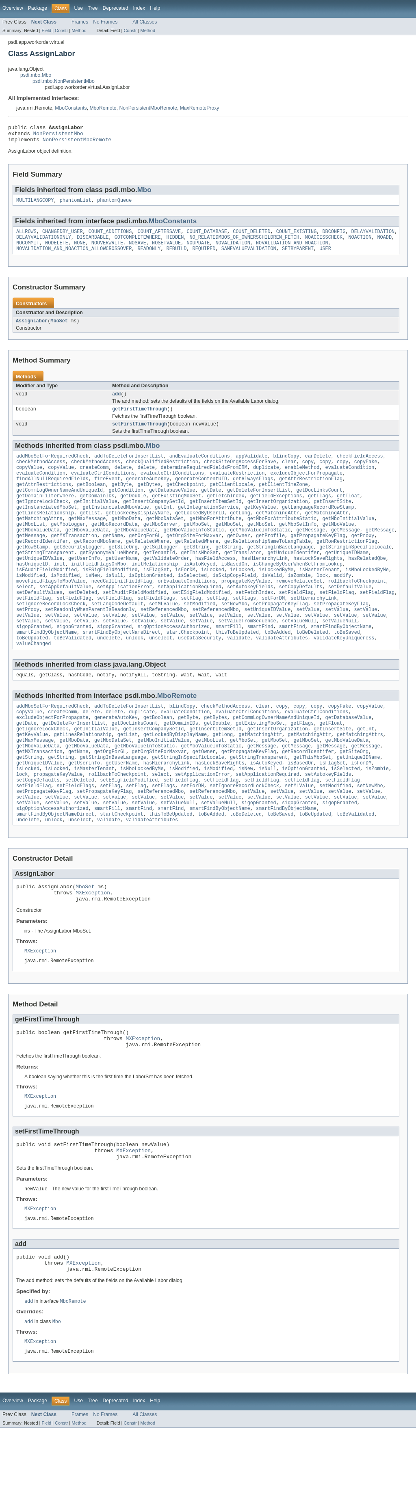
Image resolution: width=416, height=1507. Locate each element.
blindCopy (286, 467)
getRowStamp (32, 571)
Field (46, 30)
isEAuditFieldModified (46, 597)
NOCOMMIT (27, 249)
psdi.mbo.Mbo (35, 75)
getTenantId (159, 578)
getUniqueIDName (346, 578)
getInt (163, 526)
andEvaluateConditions (199, 467)
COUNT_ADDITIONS (110, 236)
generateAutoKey (147, 493)
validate (238, 675)
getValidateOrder (166, 584)
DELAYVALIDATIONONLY (43, 243)
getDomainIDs (97, 513)
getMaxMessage (87, 539)
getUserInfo (84, 584)
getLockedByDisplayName (137, 532)
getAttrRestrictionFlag (310, 493)
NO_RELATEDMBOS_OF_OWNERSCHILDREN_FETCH (244, 243)
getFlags (319, 513)
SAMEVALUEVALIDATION (248, 256)
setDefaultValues (39, 623)
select (25, 617)
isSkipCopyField (234, 604)
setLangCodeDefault (117, 636)
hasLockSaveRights (317, 584)
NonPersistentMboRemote (148, 108)
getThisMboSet (199, 578)
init (59, 591)
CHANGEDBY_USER (62, 236)
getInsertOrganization (277, 519)
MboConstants (71, 108)
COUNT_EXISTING (296, 236)
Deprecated (115, 8)
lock (322, 604)
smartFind (260, 662)
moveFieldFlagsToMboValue (51, 610)
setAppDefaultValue (65, 617)
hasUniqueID (32, 591)
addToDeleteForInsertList (129, 467)
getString (197, 571)
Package (37, 8)
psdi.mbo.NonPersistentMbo (63, 81)
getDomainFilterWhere (45, 513)
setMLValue (163, 636)
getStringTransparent (45, 578)
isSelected (192, 604)
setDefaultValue (350, 617)
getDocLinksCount (319, 506)
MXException (93, 951)
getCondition (125, 506)
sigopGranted (33, 662)
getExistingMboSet (176, 513)
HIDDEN (175, 243)
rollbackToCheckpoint (357, 610)
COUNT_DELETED (251, 236)
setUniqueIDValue (267, 643)
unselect (160, 675)
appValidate (251, 467)
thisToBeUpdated (237, 669)
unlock (134, 675)
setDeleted (82, 623)
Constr (61, 30)
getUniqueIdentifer (293, 578)
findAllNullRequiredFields (52, 493)
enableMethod (302, 480)
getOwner (238, 558)
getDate (211, 506)
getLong (240, 532)
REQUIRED (204, 256)
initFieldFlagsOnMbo (98, 591)
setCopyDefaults (301, 617)
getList (90, 532)
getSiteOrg (122, 571)
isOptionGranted (150, 604)
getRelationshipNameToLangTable (267, 565)
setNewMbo (234, 636)
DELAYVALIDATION (372, 236)
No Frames (105, 22)
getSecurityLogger (78, 571)
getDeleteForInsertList (258, 506)
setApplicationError (124, 617)
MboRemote (102, 108)
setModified (199, 636)
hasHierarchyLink (264, 584)
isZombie (299, 604)
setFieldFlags (156, 630)
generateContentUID (201, 493)
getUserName (121, 584)
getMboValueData (38, 552)
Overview (12, 8)
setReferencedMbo (164, 643)
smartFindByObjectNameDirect (121, 669)
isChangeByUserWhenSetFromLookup (297, 591)
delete (123, 480)
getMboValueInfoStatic (193, 552)
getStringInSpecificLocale (355, 571)
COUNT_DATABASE (206, 236)
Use (78, 8)
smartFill (228, 662)
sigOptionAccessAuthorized (174, 662)
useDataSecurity (199, 675)
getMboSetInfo (297, 545)
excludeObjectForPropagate (306, 487)
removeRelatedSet (299, 610)
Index (139, 8)
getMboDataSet (165, 539)
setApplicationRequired (189, 617)
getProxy (362, 558)
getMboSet (197, 545)
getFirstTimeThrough (139, 419)
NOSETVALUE (166, 249)
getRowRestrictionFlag (346, 565)
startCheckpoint (188, 669)
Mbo (144, 193)
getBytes (149, 500)
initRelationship (155, 591)
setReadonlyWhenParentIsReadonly (89, 643)
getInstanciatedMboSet (46, 526)
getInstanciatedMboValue (115, 526)
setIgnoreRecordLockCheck (51, 636)
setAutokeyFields (250, 617)
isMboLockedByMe (367, 597)
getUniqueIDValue (39, 584)
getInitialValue (95, 519)
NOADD (384, 243)
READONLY (148, 256)
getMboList (30, 545)
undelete (108, 675)
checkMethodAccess (40, 474)
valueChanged (33, 682)
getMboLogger (68, 545)
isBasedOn (234, 591)
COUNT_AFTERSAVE (159, 236)
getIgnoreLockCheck (42, 519)
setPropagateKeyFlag (280, 636)
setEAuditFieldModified (134, 623)
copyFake (365, 474)
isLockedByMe (276, 597)
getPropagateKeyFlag (317, 558)
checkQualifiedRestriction (162, 474)
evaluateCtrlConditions (102, 487)
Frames (80, 22)
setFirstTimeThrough (139, 435)
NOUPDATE (198, 249)
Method (79, 30)
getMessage (310, 552)
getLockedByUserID (199, 532)
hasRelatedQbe (367, 584)
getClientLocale (231, 500)
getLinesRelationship (45, 532)
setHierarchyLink (313, 630)
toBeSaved (347, 669)
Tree (93, 8)
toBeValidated (72, 675)
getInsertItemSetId (215, 519)
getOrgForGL (144, 558)
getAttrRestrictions (43, 500)
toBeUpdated (32, 675)
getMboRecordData (114, 545)
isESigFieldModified (109, 597)
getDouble (133, 513)
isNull (114, 604)
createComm (94, 480)
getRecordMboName (97, 565)
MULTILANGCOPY (35, 204)
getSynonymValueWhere (108, 578)
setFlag (191, 630)
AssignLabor (32, 329)
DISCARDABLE (92, 243)
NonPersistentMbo (58, 135)
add (116, 403)
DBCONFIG (333, 236)
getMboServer (160, 545)
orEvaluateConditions (186, 610)
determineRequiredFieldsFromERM (203, 480)
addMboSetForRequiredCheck (52, 467)
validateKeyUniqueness (344, 675)
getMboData (126, 539)
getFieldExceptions (276, 513)
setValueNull (299, 656)
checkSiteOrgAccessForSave (240, 474)
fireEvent (107, 493)
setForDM (273, 630)
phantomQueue (114, 204)
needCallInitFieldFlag (121, 610)
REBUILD (177, 256)
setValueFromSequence (247, 656)
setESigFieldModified (201, 623)
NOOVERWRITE (107, 249)
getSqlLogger (160, 571)
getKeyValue (260, 526)
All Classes (144, 22)
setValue (307, 643)
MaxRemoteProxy (199, 108)
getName (113, 558)
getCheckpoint (185, 500)
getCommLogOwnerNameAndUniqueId (59, 506)
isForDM (185, 597)
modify (342, 604)
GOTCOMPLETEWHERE (138, 243)
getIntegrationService (208, 526)
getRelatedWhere (147, 565)
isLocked (212, 597)
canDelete (318, 467)
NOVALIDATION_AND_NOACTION (292, 249)
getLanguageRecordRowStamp (318, 526)
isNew (93, 604)
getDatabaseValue (172, 506)
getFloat (348, 513)
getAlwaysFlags (253, 493)
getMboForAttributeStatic (282, 539)
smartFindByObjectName (341, 662)
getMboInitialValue (348, 539)
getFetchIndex (225, 513)
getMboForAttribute (215, 539)
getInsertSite (332, 519)
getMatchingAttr (277, 532)
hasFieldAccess (215, 584)
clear (289, 474)
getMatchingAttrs (39, 539)
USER (325, 256)
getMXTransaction (74, 558)
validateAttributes (282, 675)
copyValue (29, 480)
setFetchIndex (254, 623)
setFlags (244, 630)
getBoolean (91, 500)
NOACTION (359, 243)
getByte (122, 500)
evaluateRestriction (237, 487)
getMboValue (338, 545)
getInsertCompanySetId (153, 519)
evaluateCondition (349, 480)
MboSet (59, 329)
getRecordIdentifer (42, 565)
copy (308, 474)
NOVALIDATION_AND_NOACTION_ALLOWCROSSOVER (74, 256)
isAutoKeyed (199, 591)
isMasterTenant (319, 597)
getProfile (270, 558)
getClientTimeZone (283, 500)
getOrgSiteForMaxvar (194, 558)
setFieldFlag (296, 623)
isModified (30, 604)
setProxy (27, 643)
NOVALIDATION (232, 249)
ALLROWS (26, 236)
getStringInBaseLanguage (280, 571)
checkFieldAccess (360, 467)
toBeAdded (277, 669)
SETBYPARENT (298, 256)
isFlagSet (156, 597)
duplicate (266, 480)
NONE (79, 249)
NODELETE (56, 249)
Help (155, 8)
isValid (272, 604)
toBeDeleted (312, 669)
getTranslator (243, 578)
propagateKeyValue (246, 610)
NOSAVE (137, 249)
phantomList (75, 204)
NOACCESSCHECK (323, 243)
